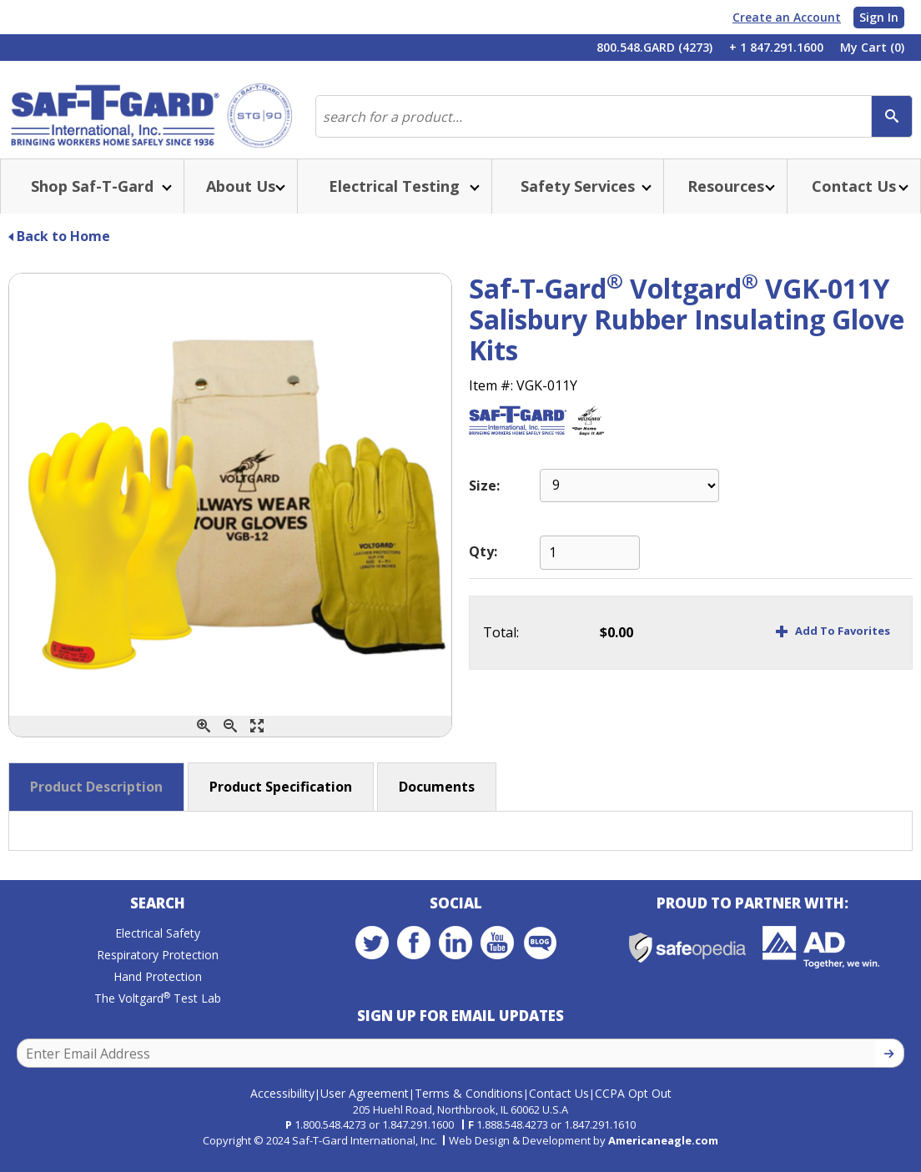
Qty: (483, 565)
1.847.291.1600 (418, 1135)
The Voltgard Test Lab (157, 1015)
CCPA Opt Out (633, 1104)
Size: (484, 499)
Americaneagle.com (663, 1151)
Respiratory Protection (158, 971)
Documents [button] (437, 800)
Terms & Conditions (469, 1104)
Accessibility (282, 1104)
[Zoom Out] (230, 739)
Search (157, 919)
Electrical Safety (157, 950)
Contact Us (559, 1104)
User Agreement (364, 1104)
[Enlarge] (257, 739)
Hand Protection (157, 993)
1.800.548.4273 (330, 1135)
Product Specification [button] (280, 800)
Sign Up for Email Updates (460, 1032)
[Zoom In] (203, 739)
